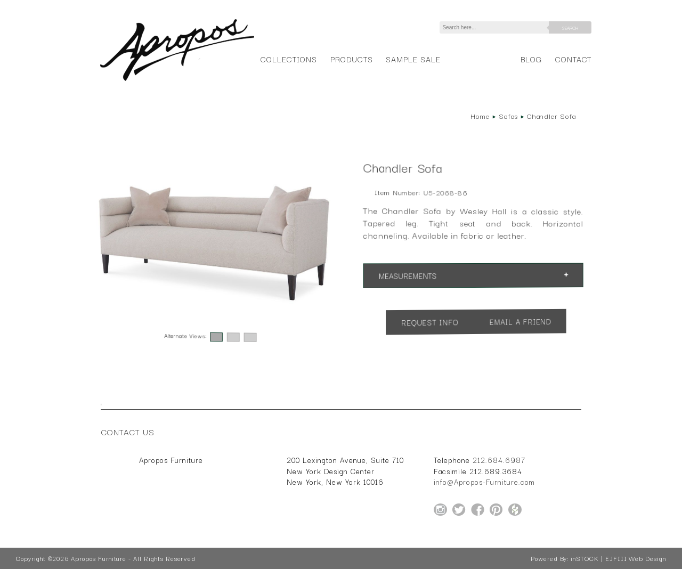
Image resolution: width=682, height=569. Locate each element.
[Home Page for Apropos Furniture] (177, 81)
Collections (288, 59)
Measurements (407, 275)
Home (480, 115)
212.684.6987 (499, 460)
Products (351, 59)
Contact (573, 59)
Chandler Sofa (551, 115)
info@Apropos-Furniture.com (484, 481)
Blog (531, 59)
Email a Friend (521, 322)
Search (570, 27)
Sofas (508, 115)
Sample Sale (413, 59)
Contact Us (128, 431)
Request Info (430, 322)
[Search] (496, 27)
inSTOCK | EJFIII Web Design (618, 558)
